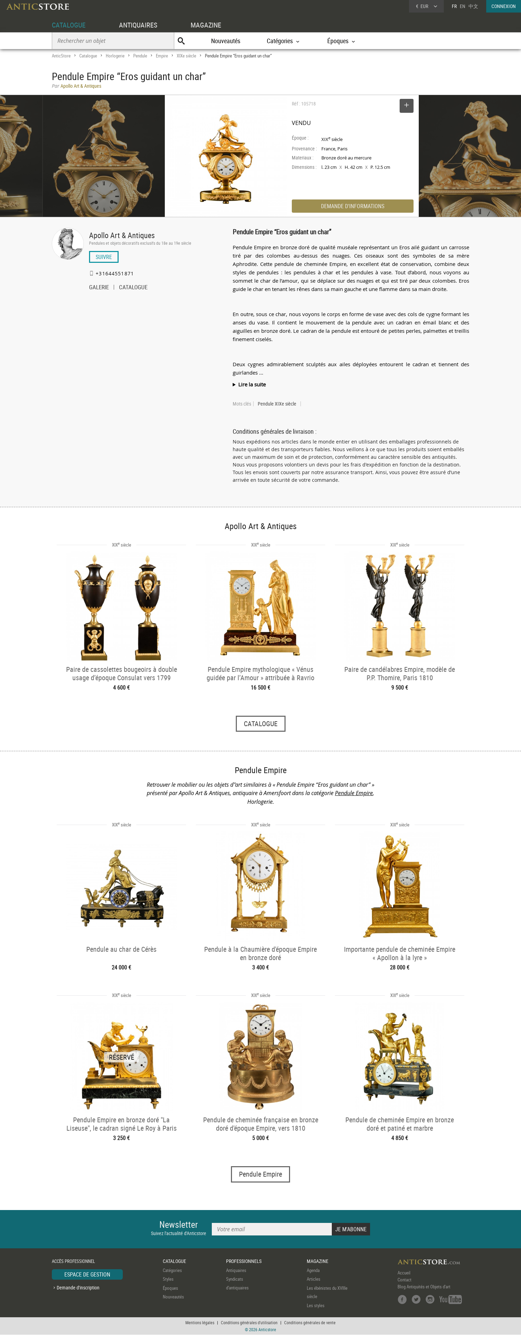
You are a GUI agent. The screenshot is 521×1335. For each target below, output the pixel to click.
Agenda (313, 1270)
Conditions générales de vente (310, 1323)
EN (462, 6)
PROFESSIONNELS (244, 1261)
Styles (168, 1279)
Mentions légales (199, 1323)
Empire (162, 56)
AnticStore (61, 56)
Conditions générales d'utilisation (249, 1323)
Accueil (404, 1273)
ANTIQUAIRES (138, 25)
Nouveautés (225, 41)
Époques (170, 1288)
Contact (404, 1280)
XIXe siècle (186, 56)
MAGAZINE (206, 25)
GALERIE (99, 288)
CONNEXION (503, 6)
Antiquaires (236, 1270)
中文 (473, 6)
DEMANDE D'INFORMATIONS (352, 206)
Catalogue (88, 56)
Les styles (315, 1305)
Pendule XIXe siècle (277, 403)
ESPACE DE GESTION (87, 1274)
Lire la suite (252, 384)
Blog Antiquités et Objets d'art (424, 1286)
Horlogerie (115, 56)
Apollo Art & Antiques (122, 235)
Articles (313, 1279)
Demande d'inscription (78, 1288)
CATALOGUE (69, 25)
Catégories (172, 1270)
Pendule (140, 56)
